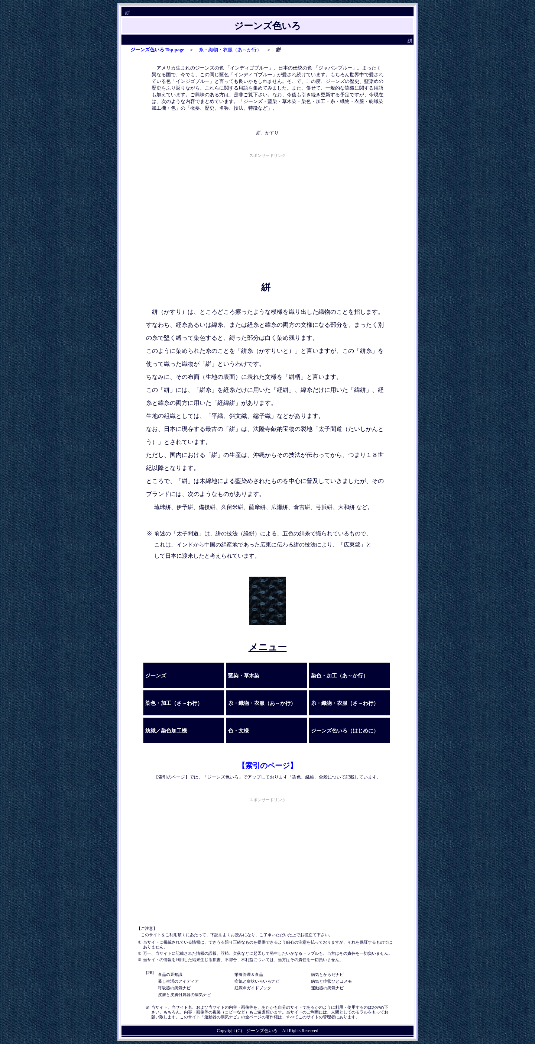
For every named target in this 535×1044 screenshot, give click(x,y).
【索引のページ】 (267, 765)
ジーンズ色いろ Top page (157, 49)
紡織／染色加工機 (166, 731)
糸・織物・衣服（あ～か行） (230, 49)
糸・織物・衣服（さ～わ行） (345, 703)
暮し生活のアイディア (178, 981)
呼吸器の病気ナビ (174, 988)
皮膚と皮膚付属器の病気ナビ (184, 994)
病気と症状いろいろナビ (256, 981)
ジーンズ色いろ (262, 1030)
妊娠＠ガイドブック (252, 988)
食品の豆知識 (170, 974)
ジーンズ (155, 676)
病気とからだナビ (327, 974)
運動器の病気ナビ (327, 988)
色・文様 (238, 731)
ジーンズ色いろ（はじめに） (345, 731)
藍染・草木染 (243, 676)
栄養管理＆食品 (248, 974)
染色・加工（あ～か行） (339, 676)
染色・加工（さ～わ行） (173, 703)
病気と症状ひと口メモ (331, 981)
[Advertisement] (267, 212)
